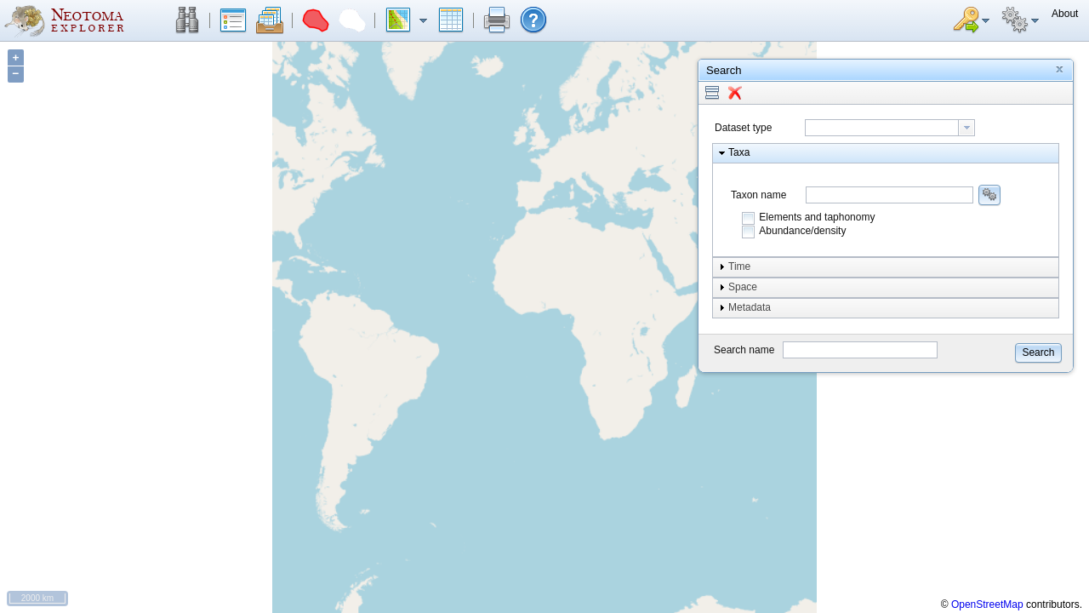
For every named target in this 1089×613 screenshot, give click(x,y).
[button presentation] (966, 127)
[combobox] (890, 127)
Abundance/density (802, 231)
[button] (187, 20)
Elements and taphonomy (817, 217)
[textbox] (881, 128)
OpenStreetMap (987, 604)
